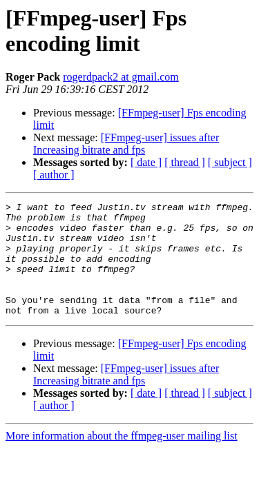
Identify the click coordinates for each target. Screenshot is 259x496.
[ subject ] (230, 162)
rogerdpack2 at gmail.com (121, 77)
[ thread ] (184, 162)
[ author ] (54, 174)
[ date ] (146, 162)
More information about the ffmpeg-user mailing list (122, 458)
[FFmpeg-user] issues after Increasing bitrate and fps (126, 144)
